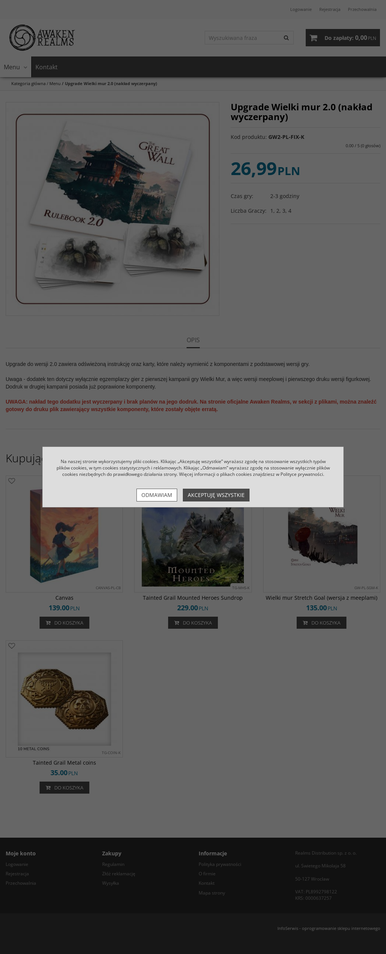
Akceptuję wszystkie (216, 494)
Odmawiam (156, 494)
